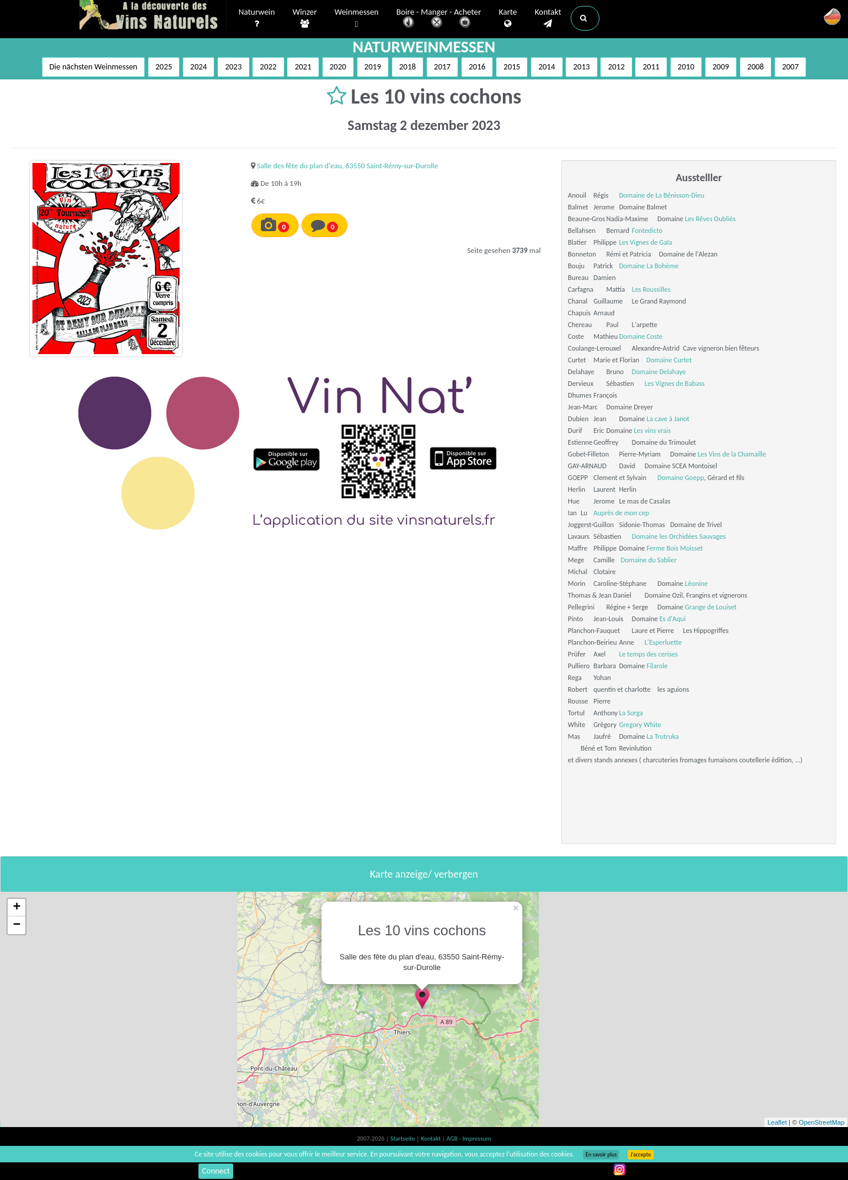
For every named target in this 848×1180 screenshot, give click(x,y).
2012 (616, 67)
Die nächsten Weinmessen (93, 67)
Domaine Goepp (680, 478)
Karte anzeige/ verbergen (424, 874)
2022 (268, 67)
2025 (163, 67)
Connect (216, 1171)
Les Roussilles (651, 289)
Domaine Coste (640, 336)
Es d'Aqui (673, 619)
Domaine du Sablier (649, 560)
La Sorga (631, 713)
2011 (650, 67)
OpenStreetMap (821, 1122)
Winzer (305, 18)
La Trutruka (663, 736)
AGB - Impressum (468, 1138)
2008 (755, 67)
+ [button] (17, 907)
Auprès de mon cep (621, 513)
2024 (198, 67)
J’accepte (640, 1154)
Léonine (696, 583)
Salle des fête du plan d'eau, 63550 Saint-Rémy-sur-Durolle (347, 165)
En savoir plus (601, 1154)
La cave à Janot (668, 419)
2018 (407, 67)
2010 (686, 67)
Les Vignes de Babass (675, 383)
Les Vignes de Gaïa (645, 242)
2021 (302, 67)
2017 (442, 67)
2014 (546, 67)
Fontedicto (647, 230)
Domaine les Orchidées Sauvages (679, 536)
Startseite (403, 1138)
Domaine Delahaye (659, 372)
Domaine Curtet (669, 360)
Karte (508, 18)
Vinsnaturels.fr (153, 16)
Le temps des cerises (648, 654)
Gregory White (640, 725)
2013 (581, 67)
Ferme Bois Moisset (675, 548)
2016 (477, 67)
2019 (373, 67)
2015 (512, 67)
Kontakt (548, 18)
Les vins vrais (652, 430)
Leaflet (777, 1122)
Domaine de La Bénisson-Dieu (661, 195)
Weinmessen (356, 18)
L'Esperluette (663, 642)
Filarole (657, 666)
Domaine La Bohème (648, 266)
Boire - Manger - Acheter (438, 19)
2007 (790, 67)
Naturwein (256, 18)
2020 (338, 67)
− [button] (17, 925)
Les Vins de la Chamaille (732, 454)
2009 (721, 67)
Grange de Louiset (711, 607)
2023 (233, 67)
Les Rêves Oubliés (710, 219)
